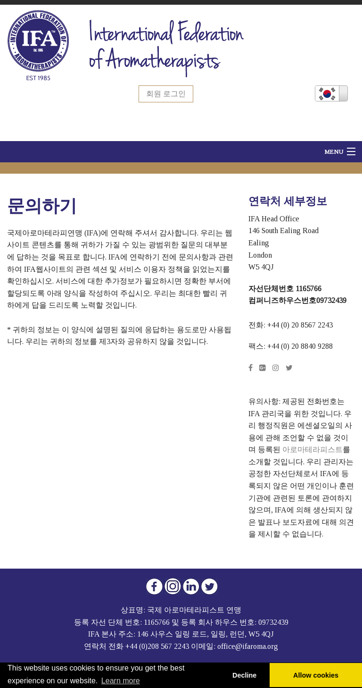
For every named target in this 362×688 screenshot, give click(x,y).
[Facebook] (250, 368)
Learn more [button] (120, 681)
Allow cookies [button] (315, 675)
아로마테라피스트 (312, 449)
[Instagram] (275, 368)
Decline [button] (244, 675)
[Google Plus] (262, 368)
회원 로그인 (166, 94)
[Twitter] (289, 368)
